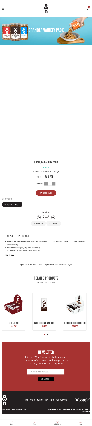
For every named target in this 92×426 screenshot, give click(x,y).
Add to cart (47, 193)
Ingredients (53, 223)
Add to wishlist (7, 199)
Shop (34, 423)
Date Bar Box (14, 322)
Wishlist (57, 423)
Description (38, 223)
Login (80, 423)
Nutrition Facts (12, 204)
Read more (9, 255)
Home (11, 423)
